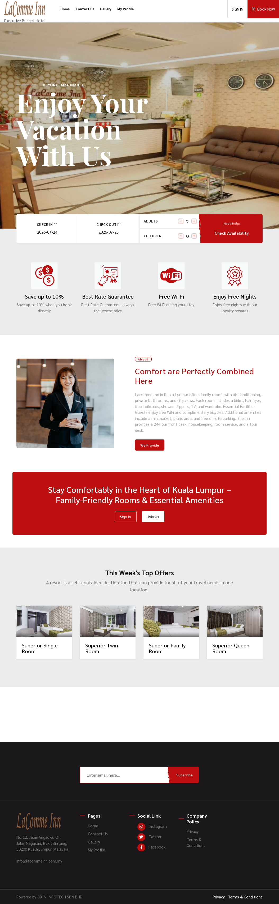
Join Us (153, 516)
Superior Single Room (40, 648)
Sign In (125, 516)
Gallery (105, 9)
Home (65, 9)
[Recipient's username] (125, 775)
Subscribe (184, 774)
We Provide (149, 445)
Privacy (193, 831)
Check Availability (232, 228)
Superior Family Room (167, 648)
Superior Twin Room (101, 648)
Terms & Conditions (196, 842)
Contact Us (85, 9)
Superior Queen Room (230, 648)
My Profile (125, 9)
